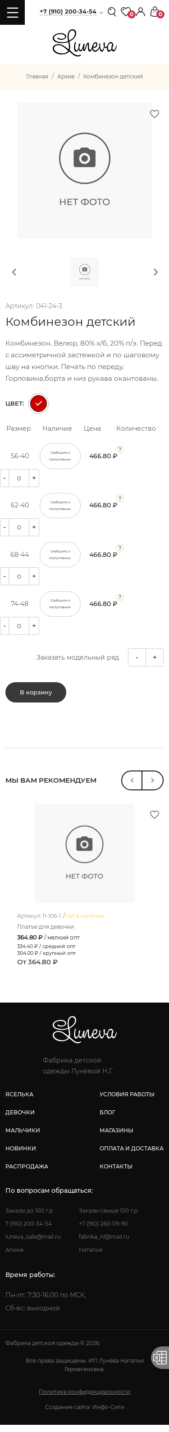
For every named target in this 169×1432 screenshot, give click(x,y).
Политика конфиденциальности (84, 1399)
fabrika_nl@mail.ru (104, 1243)
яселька (19, 1101)
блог (107, 1119)
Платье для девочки (47, 934)
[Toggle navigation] (12, 12)
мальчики (22, 1137)
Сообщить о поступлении (60, 456)
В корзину (36, 693)
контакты (116, 1173)
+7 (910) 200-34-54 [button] (68, 11)
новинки (20, 1155)
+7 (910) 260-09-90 (103, 1230)
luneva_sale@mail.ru (33, 1243)
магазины (116, 1137)
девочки (20, 1119)
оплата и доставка (132, 1155)
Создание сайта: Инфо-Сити (84, 1414)
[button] (141, 11)
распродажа (26, 1173)
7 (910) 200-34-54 (28, 1230)
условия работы (127, 1101)
